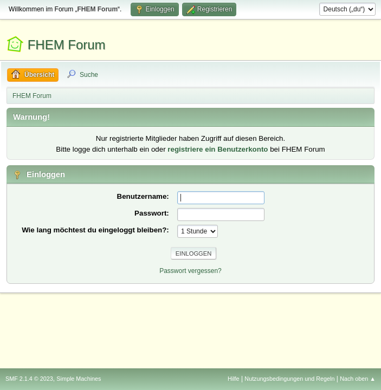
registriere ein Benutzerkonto (217, 149)
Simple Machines (78, 378)
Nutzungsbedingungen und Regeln (289, 378)
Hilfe (234, 378)
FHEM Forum (67, 44)
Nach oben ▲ (358, 378)
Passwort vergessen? (190, 271)
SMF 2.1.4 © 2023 (29, 378)
